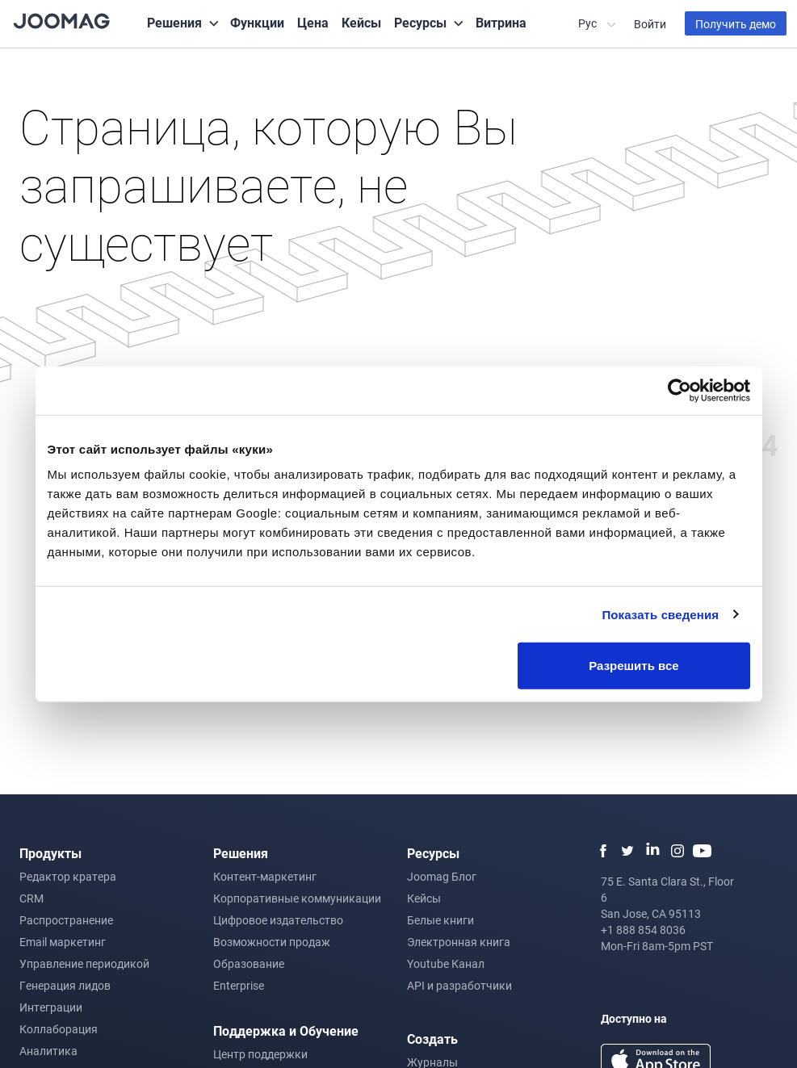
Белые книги (440, 920)
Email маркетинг (62, 941)
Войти (650, 23)
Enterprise (238, 985)
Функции (257, 22)
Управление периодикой (84, 963)
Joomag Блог (441, 876)
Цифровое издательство (278, 920)
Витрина (501, 22)
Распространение (66, 920)
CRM (31, 898)
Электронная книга (458, 941)
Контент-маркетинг (265, 876)
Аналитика (48, 1050)
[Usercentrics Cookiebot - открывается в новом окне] (679, 390)
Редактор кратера (67, 876)
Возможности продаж (271, 941)
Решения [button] (174, 22)
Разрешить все (633, 665)
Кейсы (361, 22)
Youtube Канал (445, 963)
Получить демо (735, 23)
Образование (248, 963)
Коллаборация (58, 1029)
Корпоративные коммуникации (297, 898)
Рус (588, 23)
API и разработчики (459, 985)
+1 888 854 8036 (643, 929)
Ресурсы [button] (420, 22)
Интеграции (50, 1007)
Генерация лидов (65, 985)
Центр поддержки (260, 1054)
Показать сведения (660, 614)
